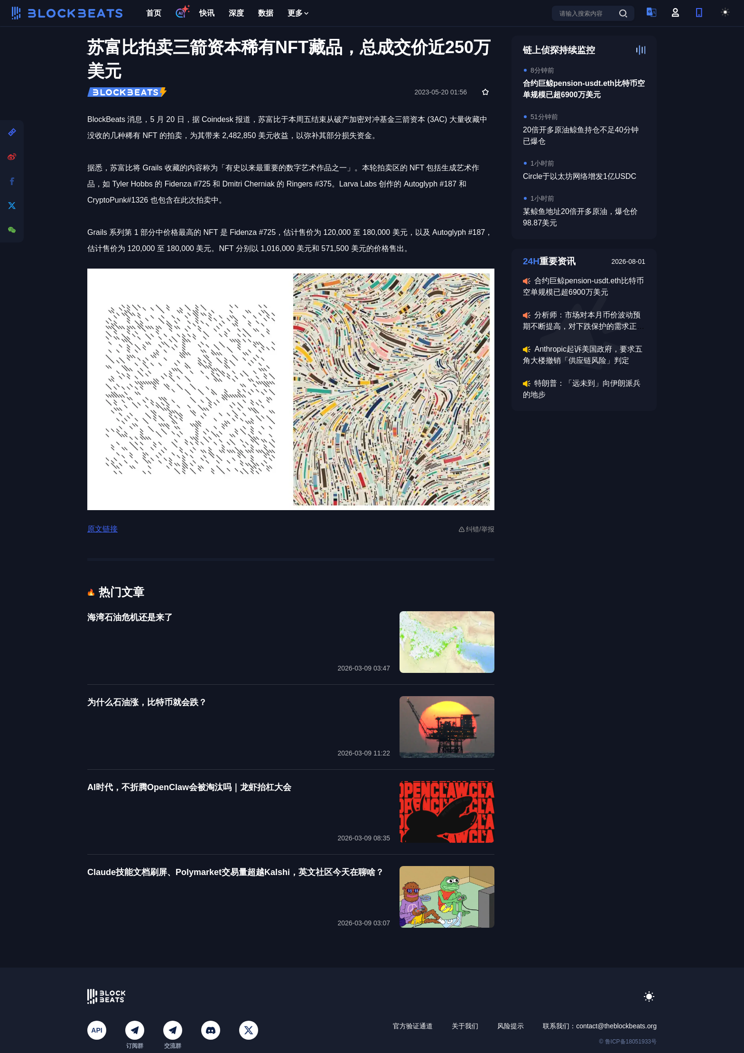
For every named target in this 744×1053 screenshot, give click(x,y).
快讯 (206, 13)
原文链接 (102, 529)
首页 (153, 13)
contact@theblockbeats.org (616, 1026)
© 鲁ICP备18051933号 (628, 1041)
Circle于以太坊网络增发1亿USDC (579, 176)
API (96, 1030)
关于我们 (465, 1026)
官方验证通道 (413, 1026)
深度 (236, 13)
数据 (265, 13)
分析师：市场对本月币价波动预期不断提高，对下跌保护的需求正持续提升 (583, 326)
